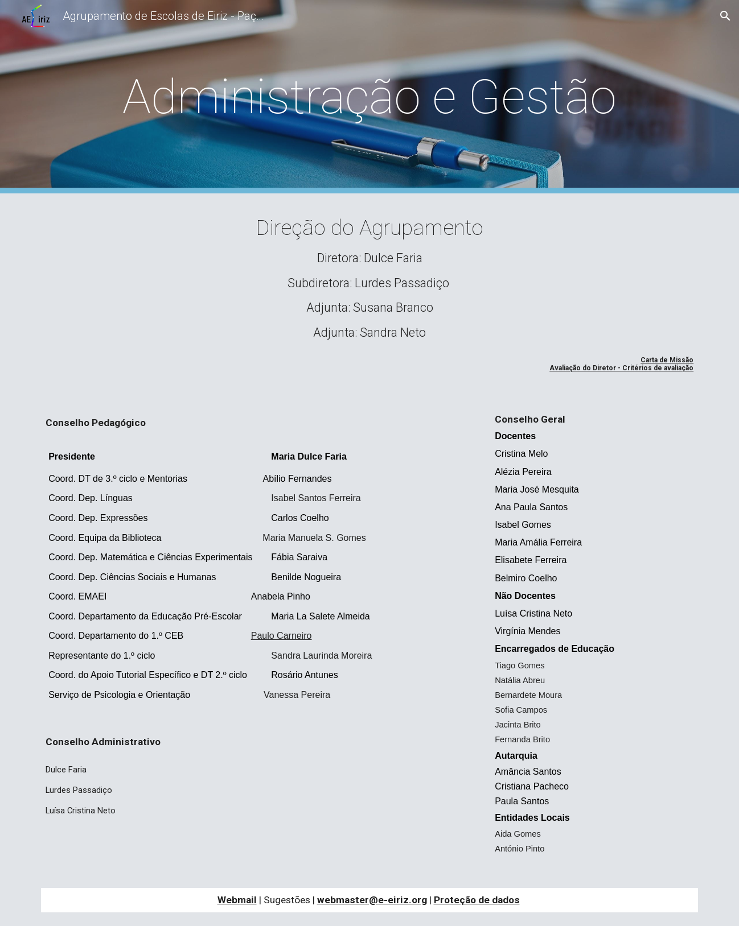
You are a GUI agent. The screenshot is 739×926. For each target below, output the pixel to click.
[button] (725, 16)
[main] (369, 97)
